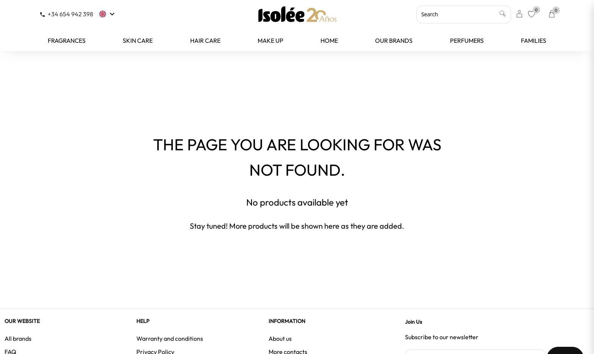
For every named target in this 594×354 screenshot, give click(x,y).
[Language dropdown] (108, 14)
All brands (18, 338)
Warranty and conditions (169, 338)
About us (280, 338)
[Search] (463, 14)
